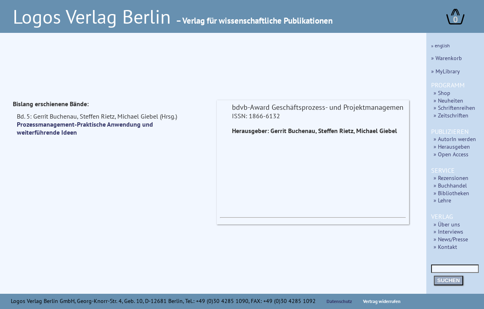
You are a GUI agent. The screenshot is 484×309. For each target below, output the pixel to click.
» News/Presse (451, 239)
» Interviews (448, 231)
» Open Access (451, 154)
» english (440, 45)
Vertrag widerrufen (382, 301)
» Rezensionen (451, 178)
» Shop (442, 93)
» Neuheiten (448, 100)
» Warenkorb (446, 58)
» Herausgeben (452, 146)
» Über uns (447, 224)
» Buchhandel (450, 185)
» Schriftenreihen (454, 107)
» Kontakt (445, 246)
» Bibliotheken (451, 193)
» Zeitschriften (451, 115)
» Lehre (442, 200)
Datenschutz (339, 301)
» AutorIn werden (455, 139)
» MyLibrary (445, 71)
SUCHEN (448, 280)
